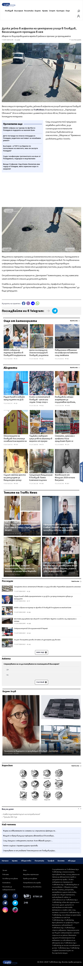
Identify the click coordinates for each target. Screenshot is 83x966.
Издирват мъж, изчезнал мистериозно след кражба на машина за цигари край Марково (20, 568)
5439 (16, 484)
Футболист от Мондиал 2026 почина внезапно (65, 478)
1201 (41, 359)
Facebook (23, 303)
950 (67, 359)
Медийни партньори (31, 874)
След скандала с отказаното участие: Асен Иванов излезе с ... (28, 841)
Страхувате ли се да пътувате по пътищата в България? (31, 664)
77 (28, 601)
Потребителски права (32, 883)
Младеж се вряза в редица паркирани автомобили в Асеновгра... (29, 836)
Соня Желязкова (76, 40)
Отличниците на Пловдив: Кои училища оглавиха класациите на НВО (15, 439)
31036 (17, 534)
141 (29, 644)
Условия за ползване (10, 878)
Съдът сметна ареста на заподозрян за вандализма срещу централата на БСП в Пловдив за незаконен (15, 478)
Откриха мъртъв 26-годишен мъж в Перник (31, 628)
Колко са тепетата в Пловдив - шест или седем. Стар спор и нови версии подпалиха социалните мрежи (40, 400)
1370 (67, 445)
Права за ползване (30, 878)
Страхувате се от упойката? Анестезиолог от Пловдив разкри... (29, 850)
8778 (41, 445)
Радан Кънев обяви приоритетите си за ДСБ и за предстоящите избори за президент (43, 597)
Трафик (50, 860)
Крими (45, 10)
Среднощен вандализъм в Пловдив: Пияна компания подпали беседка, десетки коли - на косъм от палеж (40, 478)
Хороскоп (7, 765)
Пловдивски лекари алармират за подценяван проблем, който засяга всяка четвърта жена (65, 400)
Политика (28, 10)
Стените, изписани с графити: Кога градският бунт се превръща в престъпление (65, 439)
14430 (67, 406)
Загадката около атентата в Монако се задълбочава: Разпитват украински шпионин (47, 587)
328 (15, 403)
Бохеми (61, 860)
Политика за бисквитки (32, 887)
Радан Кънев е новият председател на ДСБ (14, 398)
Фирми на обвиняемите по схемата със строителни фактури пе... (29, 831)
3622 (41, 406)
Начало (5, 860)
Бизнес (38, 10)
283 (15, 359)
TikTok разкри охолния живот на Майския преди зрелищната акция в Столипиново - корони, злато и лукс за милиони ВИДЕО (60, 567)
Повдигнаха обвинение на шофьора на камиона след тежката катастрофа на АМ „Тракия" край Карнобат (66, 353)
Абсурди (71, 860)
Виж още (41, 652)
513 (29, 633)
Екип (25, 870)
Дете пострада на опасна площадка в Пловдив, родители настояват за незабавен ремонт (38, 353)
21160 (17, 575)
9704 (16, 445)
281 (29, 612)
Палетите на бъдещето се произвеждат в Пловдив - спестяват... (32, 751)
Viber (28, 303)
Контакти (6, 883)
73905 (55, 575)
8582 (55, 534)
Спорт (52, 10)
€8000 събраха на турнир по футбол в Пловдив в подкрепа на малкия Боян (15, 353)
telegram (33, 303)
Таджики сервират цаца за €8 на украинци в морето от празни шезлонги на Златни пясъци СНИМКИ (40, 439)
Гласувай (41, 682)
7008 (41, 484)
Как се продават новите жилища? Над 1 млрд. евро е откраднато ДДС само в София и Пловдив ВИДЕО (22, 526)
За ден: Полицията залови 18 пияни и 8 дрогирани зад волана (37, 640)
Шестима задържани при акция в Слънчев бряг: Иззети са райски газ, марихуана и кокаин (45, 620)
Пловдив (9, 10)
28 (28, 591)
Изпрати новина (81, 472)
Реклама (5, 874)
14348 (16, 753)
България (18, 10)
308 (29, 624)
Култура (60, 10)
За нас (4, 870)
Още (68, 10)
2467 (67, 484)
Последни (7, 581)
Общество (26, 860)
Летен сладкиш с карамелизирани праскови (20, 845)
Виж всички (74, 321)
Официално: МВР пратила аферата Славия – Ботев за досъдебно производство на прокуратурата (60, 527)
